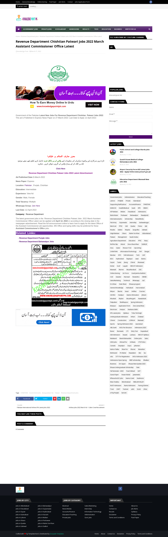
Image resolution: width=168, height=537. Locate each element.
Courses (142, 291)
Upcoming (137, 248)
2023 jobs (113, 342)
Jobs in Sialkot (43, 526)
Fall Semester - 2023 (116, 371)
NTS (119, 255)
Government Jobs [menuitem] (30, 29)
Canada (112, 346)
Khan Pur (125, 349)
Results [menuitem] (86, 29)
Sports (112, 324)
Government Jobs (35, 393)
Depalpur (121, 346)
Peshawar (124, 215)
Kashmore (140, 378)
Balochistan (114, 215)
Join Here (36, 206)
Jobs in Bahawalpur (45, 506)
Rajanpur (130, 259)
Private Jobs (66, 517)
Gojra (129, 346)
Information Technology (93, 512)
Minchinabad (126, 382)
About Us (134, 506)
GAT (139, 371)
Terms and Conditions (117, 517)
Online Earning (42, 2)
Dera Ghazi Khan (133, 244)
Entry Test (134, 331)
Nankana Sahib (133, 309)
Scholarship (129, 219)
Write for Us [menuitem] (130, 29)
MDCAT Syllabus (143, 335)
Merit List (113, 226)
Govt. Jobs (88, 517)
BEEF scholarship (135, 360)
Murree (121, 270)
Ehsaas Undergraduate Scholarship (121, 367)
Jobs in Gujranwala (44, 509)
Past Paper (52, 2)
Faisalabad (131, 212)
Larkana (132, 335)
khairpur (113, 306)
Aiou (111, 248)
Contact (70, 2)
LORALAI (132, 320)
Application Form (124, 306)
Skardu (120, 291)
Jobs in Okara (20, 520)
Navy (146, 241)
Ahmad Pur (123, 342)
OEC (140, 270)
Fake (137, 367)
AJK (146, 226)
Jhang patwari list (47, 393)
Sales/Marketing (115, 280)
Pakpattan (113, 302)
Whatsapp (136, 280)
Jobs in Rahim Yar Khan (46, 523)
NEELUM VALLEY (138, 382)
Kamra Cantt (130, 378)
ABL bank (113, 328)
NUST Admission (115, 386)
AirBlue (134, 291)
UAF (143, 255)
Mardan (112, 255)
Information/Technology (128, 251)
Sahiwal (144, 230)
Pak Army (113, 223)
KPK (139, 208)
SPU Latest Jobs (115, 313)
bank (133, 208)
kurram (124, 393)
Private (128, 201)
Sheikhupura (124, 302)
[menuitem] (18, 29)
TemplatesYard (33, 534)
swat (136, 259)
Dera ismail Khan (138, 306)
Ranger (147, 251)
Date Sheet (122, 284)
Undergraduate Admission (119, 317)
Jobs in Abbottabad (22, 506)
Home (18, 2)
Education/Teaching (143, 197)
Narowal (127, 277)
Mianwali (113, 270)
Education (132, 241)
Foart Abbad (130, 371)
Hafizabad (129, 288)
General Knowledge (28, 2)
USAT (118, 389)
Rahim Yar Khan (134, 233)
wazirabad (139, 324)
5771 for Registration (123, 357)
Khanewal (141, 262)
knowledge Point (22, 51)
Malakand (113, 338)
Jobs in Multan (43, 517)
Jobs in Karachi (43, 515)
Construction (122, 320)
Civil (111, 277)
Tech (137, 255)
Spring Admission (136, 302)
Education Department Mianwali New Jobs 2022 (134, 180)
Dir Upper (122, 364)
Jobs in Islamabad (22, 515)
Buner (112, 331)
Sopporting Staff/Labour (118, 204)
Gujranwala (123, 223)
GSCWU (112, 295)
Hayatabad (144, 331)
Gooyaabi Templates (57, 534)
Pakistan (28, 185)
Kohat (112, 266)
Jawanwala (136, 375)
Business (113, 364)
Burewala (120, 331)
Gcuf (118, 266)
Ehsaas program (134, 284)
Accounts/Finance (135, 204)
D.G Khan (113, 284)
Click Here (60, 169)
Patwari (57, 393)
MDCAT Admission (136, 266)
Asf (143, 280)
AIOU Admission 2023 (140, 357)
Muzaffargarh (130, 299)
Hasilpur (121, 295)
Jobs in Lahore (21, 517)
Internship (88, 509)
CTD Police (141, 342)
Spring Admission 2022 (125, 324)
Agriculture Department (118, 241)
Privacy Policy (136, 515)
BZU (111, 259)
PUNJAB (120, 201)
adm (132, 389)
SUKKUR (144, 244)
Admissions (142, 212)
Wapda (127, 230)
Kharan (133, 349)
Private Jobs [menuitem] (46, 29)
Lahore (112, 201)
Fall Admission (128, 255)
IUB (126, 226)
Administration (130, 197)
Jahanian (137, 346)
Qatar (118, 248)
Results (112, 230)
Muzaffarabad (131, 270)
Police (140, 226)
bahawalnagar (144, 223)
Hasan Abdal (126, 375)
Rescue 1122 (127, 248)
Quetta (133, 226)
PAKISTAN (147, 204)
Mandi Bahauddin (125, 338)
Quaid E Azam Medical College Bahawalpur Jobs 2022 (131, 160)
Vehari (133, 317)
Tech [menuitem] (96, 29)
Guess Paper (114, 375)
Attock (123, 244)
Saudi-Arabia (134, 237)
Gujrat (112, 262)
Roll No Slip (114, 244)
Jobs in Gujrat (20, 512)
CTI (127, 331)
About (103, 534)
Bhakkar (146, 360)
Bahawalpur (134, 215)
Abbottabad (146, 233)
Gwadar (118, 277)
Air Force (126, 273)
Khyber (121, 299)
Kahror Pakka (114, 349)
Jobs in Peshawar (44, 520)
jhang (126, 262)
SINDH (145, 208)
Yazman (125, 389)
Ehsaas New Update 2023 (137, 364)
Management (122, 237)
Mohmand (113, 353)
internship (133, 223)
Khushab (113, 299)
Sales (146, 338)
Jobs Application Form (82, 2)
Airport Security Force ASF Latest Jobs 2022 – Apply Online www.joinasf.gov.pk (135, 170)
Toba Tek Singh (137, 313)
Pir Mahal (123, 353)
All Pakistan (114, 212)
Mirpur (112, 291)
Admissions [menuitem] (74, 29)
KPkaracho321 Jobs (116, 378)
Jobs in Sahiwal (21, 526)
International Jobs (116, 219)
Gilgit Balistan (114, 233)
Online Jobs (138, 338)
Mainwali (141, 320)
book (139, 389)
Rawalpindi (144, 215)
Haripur (122, 309)
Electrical (65, 506)
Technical (127, 280)
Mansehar (141, 349)
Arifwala (132, 342)
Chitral (133, 262)
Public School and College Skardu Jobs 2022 (135, 151)
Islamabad (136, 201)
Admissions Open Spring (118, 360)
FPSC (139, 241)
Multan (123, 212)
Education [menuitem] (106, 29)
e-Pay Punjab (114, 393)
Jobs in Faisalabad (22, 509)
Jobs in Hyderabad (44, 512)
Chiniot (112, 320)
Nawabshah (142, 299)
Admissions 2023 (140, 328)
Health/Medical (124, 208)
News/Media (139, 219)
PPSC (120, 226)
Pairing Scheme (143, 386)
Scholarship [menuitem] (60, 29)
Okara (124, 233)
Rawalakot (132, 353)
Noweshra (136, 277)
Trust (112, 389)
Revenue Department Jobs (29, 36)
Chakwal (140, 317)
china (145, 389)
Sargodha (136, 230)
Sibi (140, 353)
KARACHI (113, 208)
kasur (127, 291)
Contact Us (113, 509)
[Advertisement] (109, 17)
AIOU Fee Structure (125, 328)
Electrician (113, 309)
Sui (145, 353)
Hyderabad (120, 259)
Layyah (125, 266)
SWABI (144, 277)
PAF (140, 251)
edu (111, 357)
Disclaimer (112, 515)
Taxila (119, 262)
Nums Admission (129, 386)
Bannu (143, 259)
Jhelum (144, 295)
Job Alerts (62, 2)
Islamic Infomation (133, 295)
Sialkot (120, 230)
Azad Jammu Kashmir (139, 273)
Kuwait (125, 335)
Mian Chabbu (114, 382)
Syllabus (126, 313)
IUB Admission (115, 335)
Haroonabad (140, 288)
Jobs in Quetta (21, 523)
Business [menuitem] (118, 29)
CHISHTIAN (24, 393)
